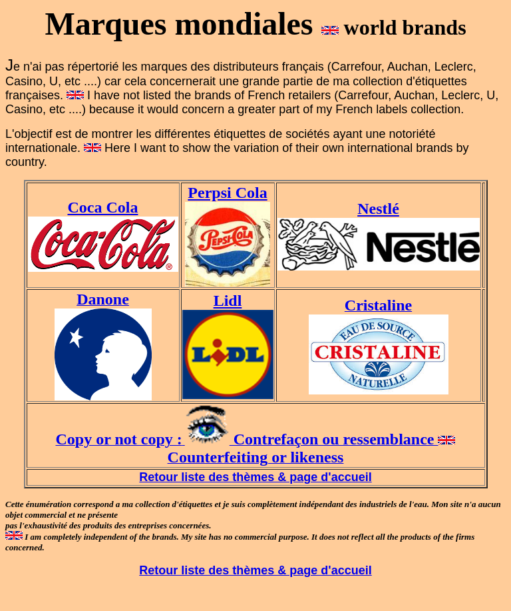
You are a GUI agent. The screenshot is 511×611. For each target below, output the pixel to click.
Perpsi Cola (227, 192)
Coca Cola (103, 207)
